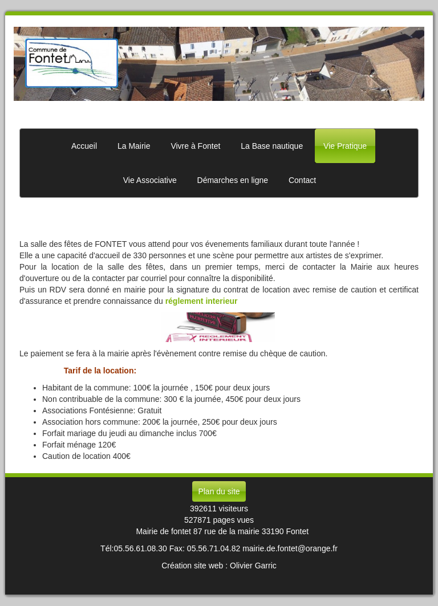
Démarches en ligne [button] (233, 180)
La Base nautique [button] (272, 146)
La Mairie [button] (134, 146)
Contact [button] (302, 180)
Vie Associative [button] (150, 180)
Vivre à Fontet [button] (195, 146)
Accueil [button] (84, 146)
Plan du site (219, 491)
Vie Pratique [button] (345, 146)
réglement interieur (201, 301)
